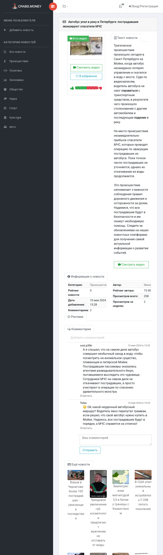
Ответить (71, 347)
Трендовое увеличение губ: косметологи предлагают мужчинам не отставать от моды (88, 463)
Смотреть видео (74, 72)
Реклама (60, 280)
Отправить (74, 397)
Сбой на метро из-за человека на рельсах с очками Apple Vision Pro (115, 512)
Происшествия (16, 80)
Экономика (13, 98)
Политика (13, 89)
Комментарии (63, 293)
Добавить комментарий (72, 301)
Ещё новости (63, 411)
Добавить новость (19, 39)
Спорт (10, 127)
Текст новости (118, 38)
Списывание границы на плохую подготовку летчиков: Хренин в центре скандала (62, 517)
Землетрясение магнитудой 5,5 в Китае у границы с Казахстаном (115, 445)
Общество (13, 108)
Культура (12, 136)
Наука (10, 117)
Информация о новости (70, 240)
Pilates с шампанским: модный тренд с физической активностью (88, 526)
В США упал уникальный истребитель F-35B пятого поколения (141, 440)
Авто (10, 145)
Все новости (15, 70)
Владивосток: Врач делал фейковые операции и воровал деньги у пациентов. (141, 521)
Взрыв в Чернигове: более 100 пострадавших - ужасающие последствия (62, 443)
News (146, 249)
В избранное (74, 80)
